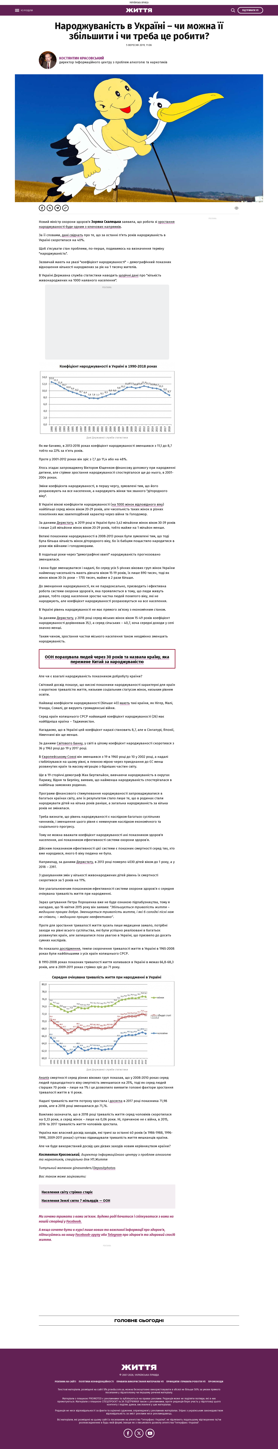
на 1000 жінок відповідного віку (137, 504)
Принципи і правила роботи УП (185, 1381)
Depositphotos (104, 1168)
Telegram (115, 1235)
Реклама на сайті (65, 1381)
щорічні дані (128, 275)
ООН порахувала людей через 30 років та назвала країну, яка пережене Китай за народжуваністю (107, 659)
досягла (116, 1101)
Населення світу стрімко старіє (67, 1192)
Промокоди (215, 1381)
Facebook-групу (87, 1235)
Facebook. (74, 1221)
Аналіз (44, 1078)
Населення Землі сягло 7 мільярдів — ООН (76, 1201)
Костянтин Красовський (81, 58)
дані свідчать (72, 235)
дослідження (70, 948)
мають (125, 703)
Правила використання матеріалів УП (140, 1381)
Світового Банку (70, 743)
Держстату (65, 523)
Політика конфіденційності (96, 1381)
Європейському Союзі (59, 757)
